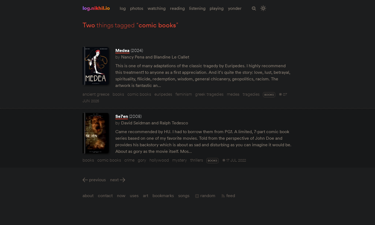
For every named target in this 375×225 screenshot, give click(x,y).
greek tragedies (209, 94)
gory (142, 160)
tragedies (251, 94)
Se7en (121, 116)
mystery (179, 160)
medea (233, 94)
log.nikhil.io (96, 8)
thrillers (196, 160)
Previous (97, 179)
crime (129, 160)
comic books (139, 94)
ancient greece (96, 94)
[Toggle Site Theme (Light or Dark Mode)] (263, 8)
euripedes (163, 94)
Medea (122, 50)
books (118, 94)
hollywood (159, 160)
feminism (183, 94)
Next (114, 179)
